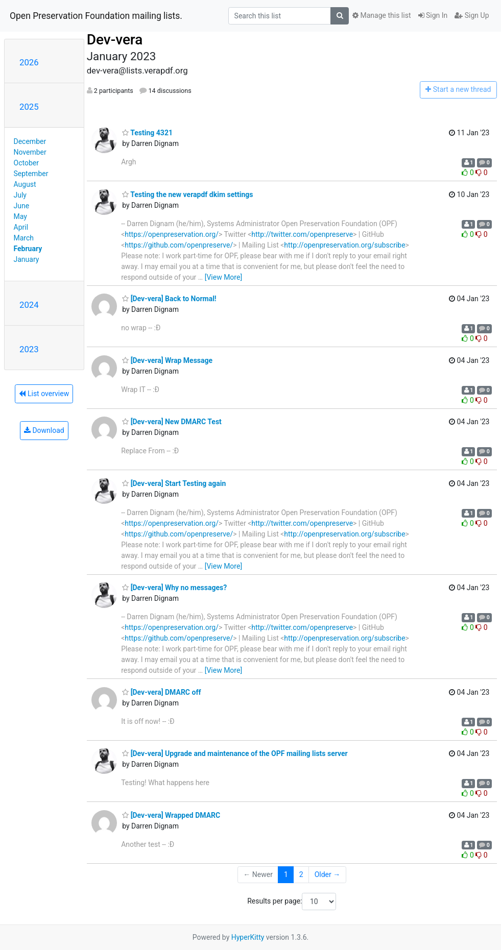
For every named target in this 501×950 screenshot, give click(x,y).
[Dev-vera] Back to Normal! (169, 299)
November (30, 152)
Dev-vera (115, 39)
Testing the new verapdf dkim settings (187, 194)
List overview (44, 393)
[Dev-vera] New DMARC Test (172, 422)
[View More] (223, 277)
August (25, 184)
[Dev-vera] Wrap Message (167, 360)
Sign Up (472, 15)
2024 (29, 305)
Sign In (433, 15)
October (26, 163)
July (20, 195)
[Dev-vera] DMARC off (161, 692)
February (28, 249)
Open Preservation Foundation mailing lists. (96, 16)
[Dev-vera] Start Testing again (174, 483)
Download (44, 430)
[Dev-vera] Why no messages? (174, 587)
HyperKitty (248, 937)
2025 (29, 107)
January (26, 259)
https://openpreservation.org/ (172, 234)
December (30, 141)
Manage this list (381, 15)
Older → (328, 874)
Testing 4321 (147, 133)
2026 (29, 62)
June (22, 206)
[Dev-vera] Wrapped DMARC (171, 815)
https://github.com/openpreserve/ (179, 245)
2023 (29, 349)
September (31, 173)
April (21, 227)
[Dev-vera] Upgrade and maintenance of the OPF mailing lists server (235, 753)
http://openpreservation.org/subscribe (344, 245)
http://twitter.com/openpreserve (302, 234)
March (24, 238)
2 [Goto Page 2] (301, 874)
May (20, 216)
